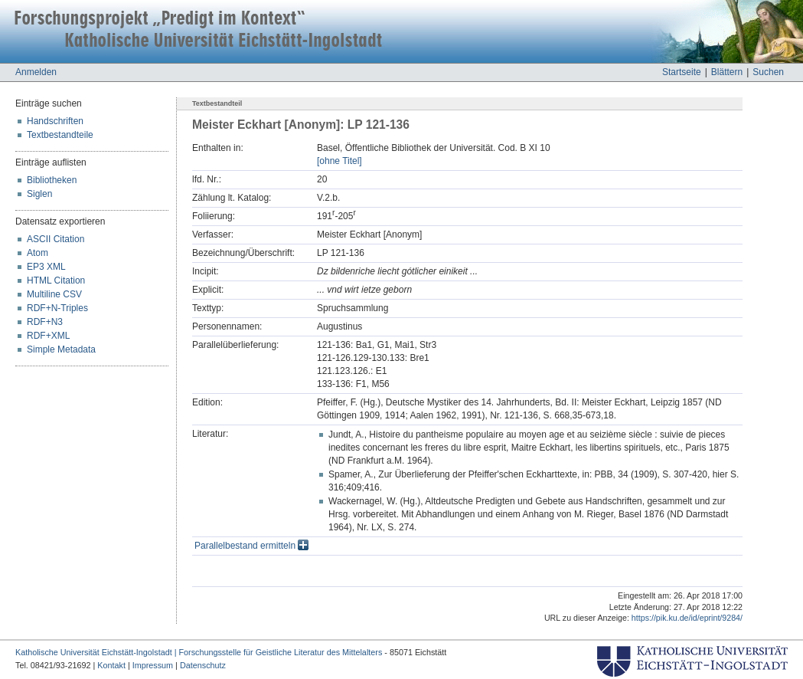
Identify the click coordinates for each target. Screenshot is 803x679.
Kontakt (111, 665)
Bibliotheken (52, 180)
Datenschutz (203, 665)
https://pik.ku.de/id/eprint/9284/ (687, 617)
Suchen (768, 72)
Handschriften (55, 121)
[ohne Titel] (339, 161)
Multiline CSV (54, 294)
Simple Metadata (61, 349)
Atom (37, 253)
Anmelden (36, 72)
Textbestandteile (60, 135)
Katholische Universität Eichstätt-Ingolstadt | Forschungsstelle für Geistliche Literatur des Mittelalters (198, 652)
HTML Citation (56, 280)
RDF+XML (48, 335)
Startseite (681, 72)
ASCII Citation (55, 239)
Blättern (727, 72)
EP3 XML (46, 266)
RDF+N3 (45, 322)
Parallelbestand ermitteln (251, 545)
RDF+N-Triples (57, 308)
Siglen (39, 194)
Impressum (152, 665)
